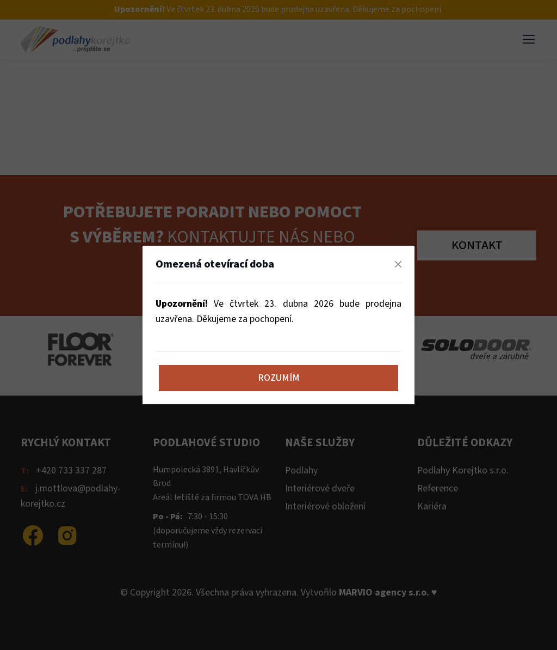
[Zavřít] (398, 264)
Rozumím (279, 378)
